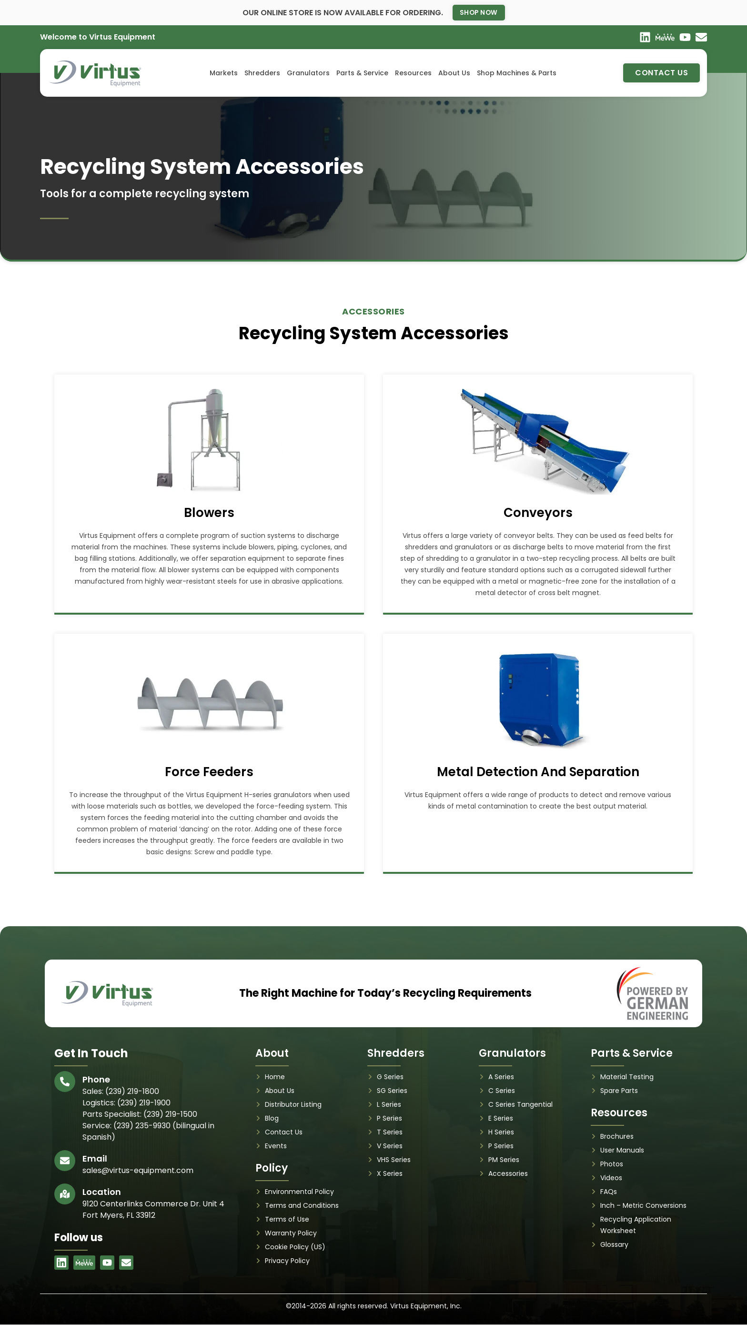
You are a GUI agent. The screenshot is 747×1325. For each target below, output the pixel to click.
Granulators (308, 73)
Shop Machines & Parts (516, 73)
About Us (454, 73)
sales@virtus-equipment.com (137, 1170)
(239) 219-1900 (144, 1102)
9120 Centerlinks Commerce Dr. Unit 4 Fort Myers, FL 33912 (153, 1209)
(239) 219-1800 (132, 1091)
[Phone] (64, 1081)
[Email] (64, 1160)
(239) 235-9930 (142, 1125)
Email (94, 1158)
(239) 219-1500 (170, 1114)
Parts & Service (362, 73)
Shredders (262, 73)
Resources (413, 73)
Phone (96, 1079)
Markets (224, 73)
